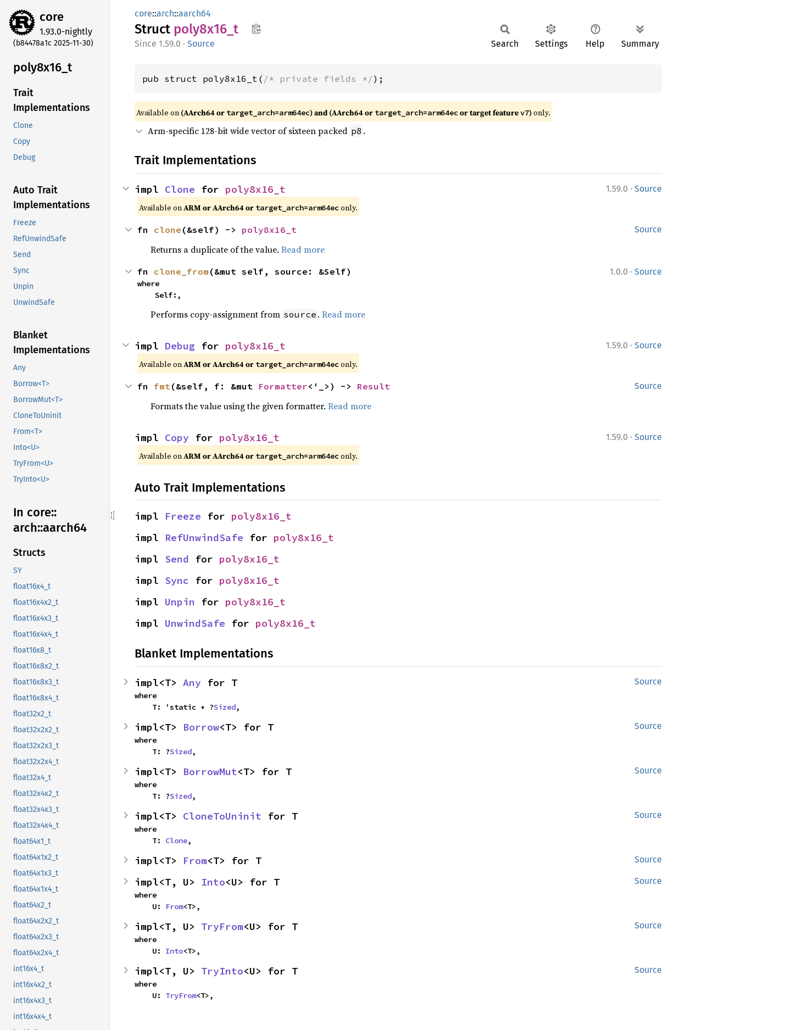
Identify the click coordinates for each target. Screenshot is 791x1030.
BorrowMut (210, 771)
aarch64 (195, 13)
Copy (177, 437)
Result (373, 386)
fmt (162, 386)
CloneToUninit (222, 816)
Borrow (201, 727)
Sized (225, 707)
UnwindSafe (195, 623)
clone (167, 229)
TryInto (222, 971)
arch (165, 13)
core (52, 16)
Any (192, 682)
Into (213, 882)
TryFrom (222, 926)
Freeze (183, 516)
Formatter (283, 386)
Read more (303, 249)
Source (201, 43)
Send (177, 559)
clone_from (181, 271)
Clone (180, 189)
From (195, 860)
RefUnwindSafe (204, 537)
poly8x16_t (255, 189)
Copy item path (256, 28)
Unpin (180, 601)
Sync (177, 580)
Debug (180, 345)
